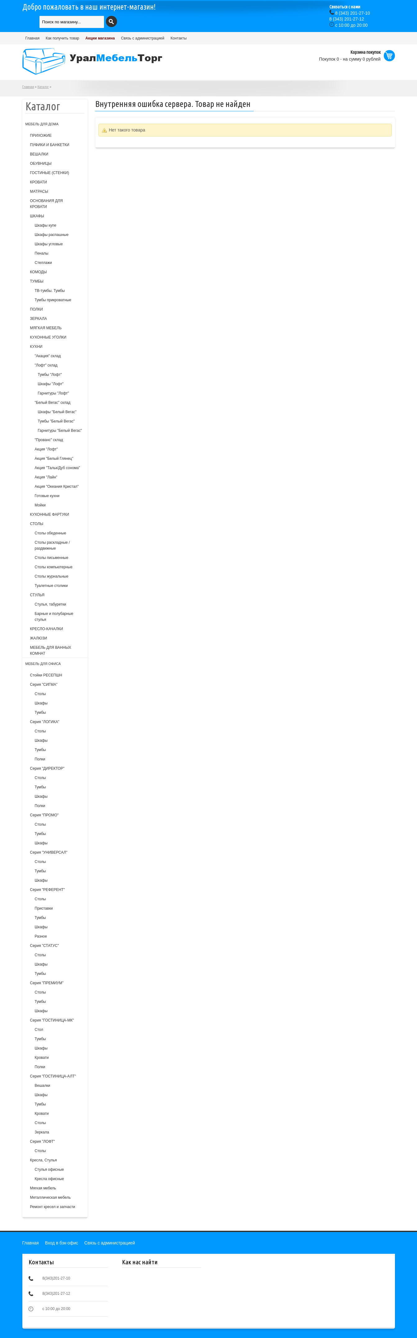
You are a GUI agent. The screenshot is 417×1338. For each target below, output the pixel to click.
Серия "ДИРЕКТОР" (47, 768)
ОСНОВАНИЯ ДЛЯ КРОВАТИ (46, 204)
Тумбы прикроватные (53, 300)
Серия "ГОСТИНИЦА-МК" (52, 1020)
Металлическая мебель (50, 1197)
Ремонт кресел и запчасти (52, 1207)
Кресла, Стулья (43, 1160)
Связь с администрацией (143, 38)
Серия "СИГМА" (44, 684)
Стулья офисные (49, 1169)
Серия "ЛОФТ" (42, 1141)
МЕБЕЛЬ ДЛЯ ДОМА (42, 124)
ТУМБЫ (36, 281)
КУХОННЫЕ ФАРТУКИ (49, 514)
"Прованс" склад (49, 440)
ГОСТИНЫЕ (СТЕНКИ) (49, 173)
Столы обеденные (50, 533)
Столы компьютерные (54, 567)
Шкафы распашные (52, 235)
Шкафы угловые (49, 244)
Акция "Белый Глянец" (54, 458)
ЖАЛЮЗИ (38, 638)
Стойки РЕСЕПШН (46, 675)
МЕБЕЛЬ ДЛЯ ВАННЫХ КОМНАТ (50, 650)
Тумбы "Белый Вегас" (56, 421)
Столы (40, 694)
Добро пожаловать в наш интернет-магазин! (89, 6)
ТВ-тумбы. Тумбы (50, 290)
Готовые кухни (47, 496)
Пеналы (41, 253)
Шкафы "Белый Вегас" (57, 412)
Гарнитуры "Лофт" (53, 393)
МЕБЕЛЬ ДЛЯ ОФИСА (43, 664)
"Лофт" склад (46, 365)
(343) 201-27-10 (352, 13)
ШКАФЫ (37, 216)
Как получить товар (62, 38)
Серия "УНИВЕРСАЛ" (48, 852)
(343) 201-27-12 (346, 18)
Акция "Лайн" (46, 477)
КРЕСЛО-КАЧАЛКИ (46, 629)
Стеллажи (43, 263)
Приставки (44, 908)
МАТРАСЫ (39, 191)
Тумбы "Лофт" (50, 374)
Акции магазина (100, 38)
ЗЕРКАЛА (38, 318)
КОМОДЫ (38, 272)
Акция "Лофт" (46, 449)
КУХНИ (36, 346)
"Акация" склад (48, 356)
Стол (39, 1029)
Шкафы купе (46, 225)
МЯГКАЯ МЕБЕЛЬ (46, 328)
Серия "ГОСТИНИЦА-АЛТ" (53, 1076)
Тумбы (40, 712)
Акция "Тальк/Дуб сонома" (57, 468)
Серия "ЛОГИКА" (44, 722)
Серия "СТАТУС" (44, 946)
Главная (32, 38)
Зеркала (42, 1132)
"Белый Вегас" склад (52, 402)
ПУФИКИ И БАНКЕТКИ (50, 145)
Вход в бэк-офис (61, 1242)
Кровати (42, 1057)
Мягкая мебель (43, 1188)
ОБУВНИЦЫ (41, 163)
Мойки (40, 505)
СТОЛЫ (36, 524)
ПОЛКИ (36, 309)
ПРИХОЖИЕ (41, 135)
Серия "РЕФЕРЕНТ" (47, 890)
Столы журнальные (52, 576)
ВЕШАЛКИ (39, 154)
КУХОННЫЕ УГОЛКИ (48, 337)
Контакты (178, 38)
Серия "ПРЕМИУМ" (47, 983)
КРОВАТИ (38, 182)
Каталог (43, 87)
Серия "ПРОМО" (44, 815)
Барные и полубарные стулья (54, 616)
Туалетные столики (51, 586)
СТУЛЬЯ (37, 595)
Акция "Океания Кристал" (57, 486)
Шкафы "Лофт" (51, 384)
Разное (41, 936)
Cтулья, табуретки (50, 604)
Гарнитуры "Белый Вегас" (60, 430)
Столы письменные (51, 558)
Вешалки (42, 1085)
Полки (40, 759)
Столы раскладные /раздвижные (52, 545)
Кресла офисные (49, 1179)
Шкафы (41, 703)
